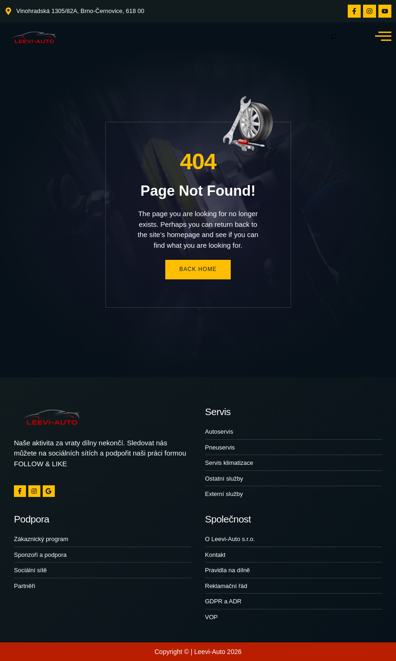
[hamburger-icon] (333, 37)
